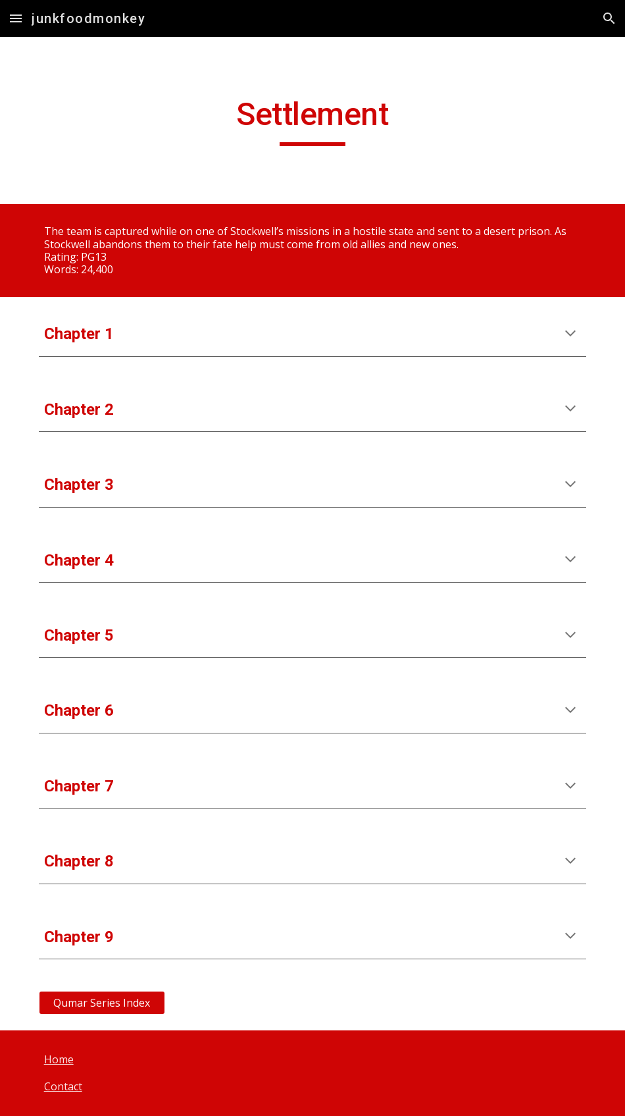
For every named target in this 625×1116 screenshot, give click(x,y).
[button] (16, 18)
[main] (312, 120)
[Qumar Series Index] (101, 1003)
